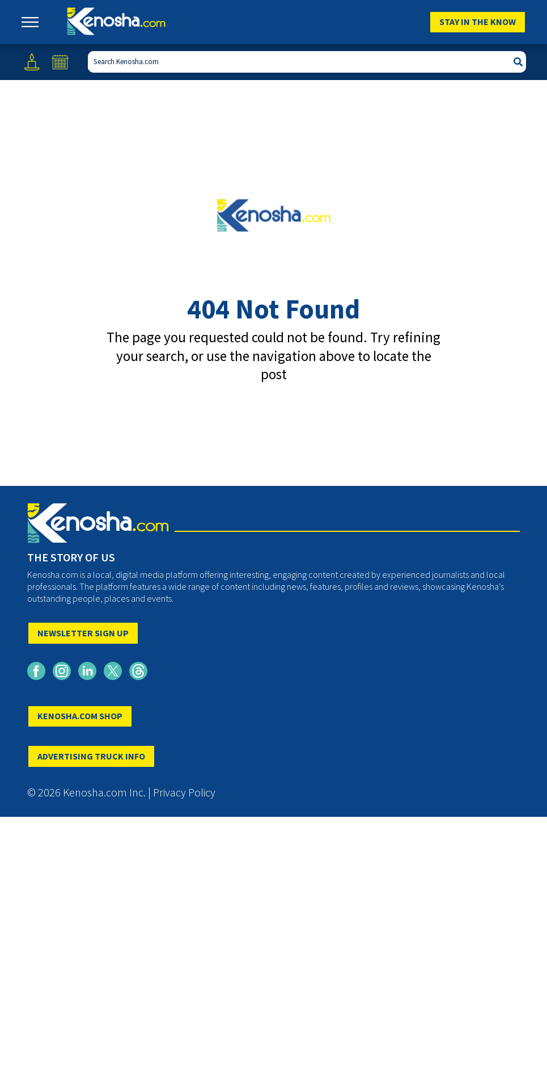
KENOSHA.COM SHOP (79, 715)
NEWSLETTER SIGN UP (83, 633)
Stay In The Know (477, 21)
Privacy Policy (184, 792)
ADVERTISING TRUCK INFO (91, 756)
